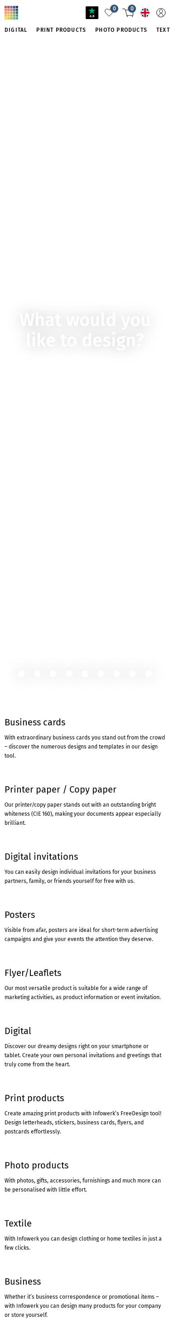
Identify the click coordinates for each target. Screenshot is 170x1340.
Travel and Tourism (68, 11)
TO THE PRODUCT (34, 92)
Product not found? (69, 19)
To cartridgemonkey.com (40, 124)
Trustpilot (18, 735)
